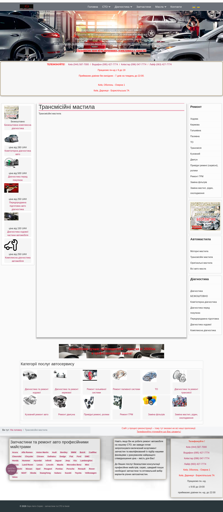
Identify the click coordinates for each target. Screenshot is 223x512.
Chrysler (29, 456)
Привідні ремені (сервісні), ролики (204, 168)
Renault (81, 469)
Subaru (57, 473)
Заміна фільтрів (198, 182)
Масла (159, 6)
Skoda (33, 473)
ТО (191, 142)
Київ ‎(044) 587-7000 (79, 64)
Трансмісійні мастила (201, 257)
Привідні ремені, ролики (96, 414)
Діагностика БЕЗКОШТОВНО (199, 293)
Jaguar (58, 460)
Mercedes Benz (74, 465)
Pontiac (59, 469)
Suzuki (68, 473)
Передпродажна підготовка (204, 319)
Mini (87, 465)
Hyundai (38, 460)
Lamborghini (86, 460)
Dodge (63, 456)
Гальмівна (195, 130)
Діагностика (122, 6)
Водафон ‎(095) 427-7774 (105, 64)
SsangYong (45, 473)
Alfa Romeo (27, 452)
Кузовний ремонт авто (36, 414)
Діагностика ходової (200, 324)
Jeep (67, 460)
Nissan (29, 469)
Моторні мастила (199, 251)
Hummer (26, 460)
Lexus (40, 465)
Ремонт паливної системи (126, 389)
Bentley (64, 452)
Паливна (195, 136)
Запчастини (143, 6)
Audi (54, 452)
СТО (105, 6)
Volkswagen (90, 473)
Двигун (194, 159)
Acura (15, 452)
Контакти (176, 6)
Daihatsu (52, 456)
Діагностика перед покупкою (200, 310)
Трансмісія (195, 148)
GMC (87, 456)
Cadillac (93, 452)
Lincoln (49, 465)
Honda (15, 460)
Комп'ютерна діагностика (203, 302)
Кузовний (195, 154)
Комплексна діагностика (203, 330)
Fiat (71, 456)
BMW (73, 452)
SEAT (23, 473)
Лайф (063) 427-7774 (160, 64)
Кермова (194, 124)
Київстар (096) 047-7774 (133, 64)
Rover (92, 469)
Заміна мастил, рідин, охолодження (201, 190)
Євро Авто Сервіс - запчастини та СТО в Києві (48, 506)
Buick (82, 452)
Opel (38, 469)
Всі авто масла (198, 269)
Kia (75, 460)
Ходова (194, 119)
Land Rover (27, 465)
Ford (79, 456)
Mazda (60, 465)
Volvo (14, 477)
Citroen (40, 456)
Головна (93, 6)
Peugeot (48, 469)
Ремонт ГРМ (196, 176)
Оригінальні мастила (201, 263)
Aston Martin (42, 452)
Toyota (78, 473)
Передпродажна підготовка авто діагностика (17, 206)
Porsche (70, 469)
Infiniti (48, 460)
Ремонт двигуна (66, 414)
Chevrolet (16, 456)
